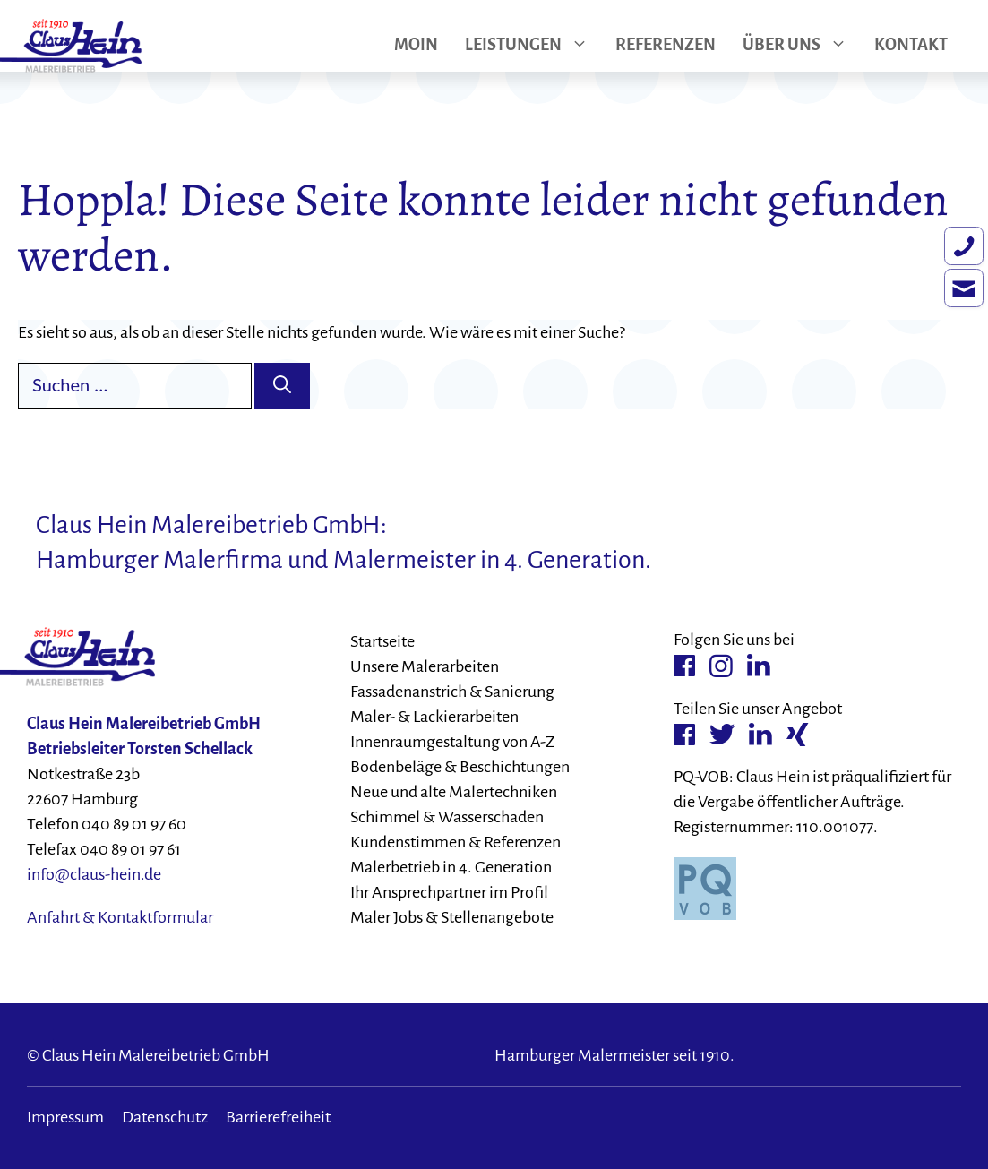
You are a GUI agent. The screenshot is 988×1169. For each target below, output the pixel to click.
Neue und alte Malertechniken (453, 792)
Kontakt (911, 46)
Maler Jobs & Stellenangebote (452, 917)
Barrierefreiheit (278, 1117)
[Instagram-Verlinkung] (721, 666)
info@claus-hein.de (94, 874)
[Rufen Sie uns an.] (952, 260)
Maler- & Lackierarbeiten (434, 717)
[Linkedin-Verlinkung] (758, 665)
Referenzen (665, 46)
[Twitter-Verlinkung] (722, 734)
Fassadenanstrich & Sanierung (452, 692)
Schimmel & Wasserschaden (447, 817)
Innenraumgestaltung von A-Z (452, 742)
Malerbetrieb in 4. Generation (451, 867)
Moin (416, 46)
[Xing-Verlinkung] (797, 733)
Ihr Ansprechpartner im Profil (449, 892)
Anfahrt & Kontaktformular (120, 917)
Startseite (382, 641)
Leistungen (533, 45)
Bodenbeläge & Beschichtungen (460, 767)
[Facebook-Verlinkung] (684, 665)
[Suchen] (282, 386)
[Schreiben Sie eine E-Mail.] (952, 314)
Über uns (802, 45)
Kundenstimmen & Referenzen (455, 842)
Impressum (65, 1117)
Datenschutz (165, 1117)
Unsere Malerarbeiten (424, 666)
